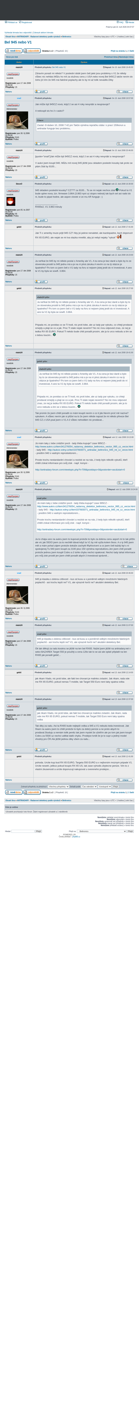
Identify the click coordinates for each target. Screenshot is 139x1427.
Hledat (130, 22)
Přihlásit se (11, 22)
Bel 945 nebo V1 (18, 42)
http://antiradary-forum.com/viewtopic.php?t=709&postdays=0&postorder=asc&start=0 (80, 469)
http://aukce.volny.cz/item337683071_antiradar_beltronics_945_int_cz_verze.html (90, 449)
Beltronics (66, 37)
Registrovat (25, 22)
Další (132, 51)
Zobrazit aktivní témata (43, 32)
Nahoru (8, 92)
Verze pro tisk (12, 57)
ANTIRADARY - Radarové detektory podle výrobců (38, 37)
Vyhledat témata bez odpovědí (18, 32)
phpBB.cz (76, 837)
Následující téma (126, 57)
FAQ (120, 22)
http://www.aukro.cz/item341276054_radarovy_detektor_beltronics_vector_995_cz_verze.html (84, 446)
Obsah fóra (10, 37)
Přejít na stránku (118, 51)
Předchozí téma (111, 57)
